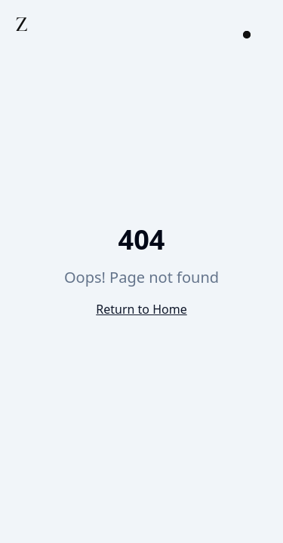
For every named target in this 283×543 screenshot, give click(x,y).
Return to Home (141, 309)
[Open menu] (247, 35)
